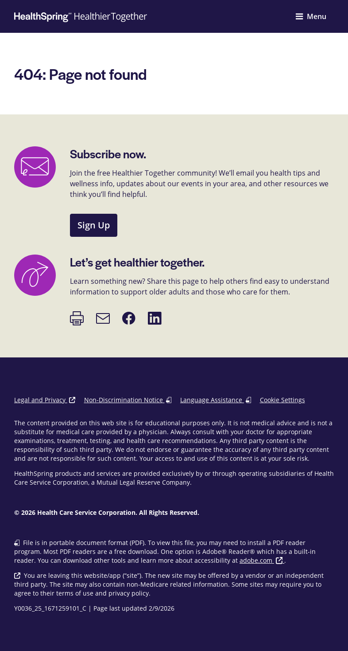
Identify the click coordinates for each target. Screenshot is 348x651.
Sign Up (93, 225)
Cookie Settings (282, 400)
